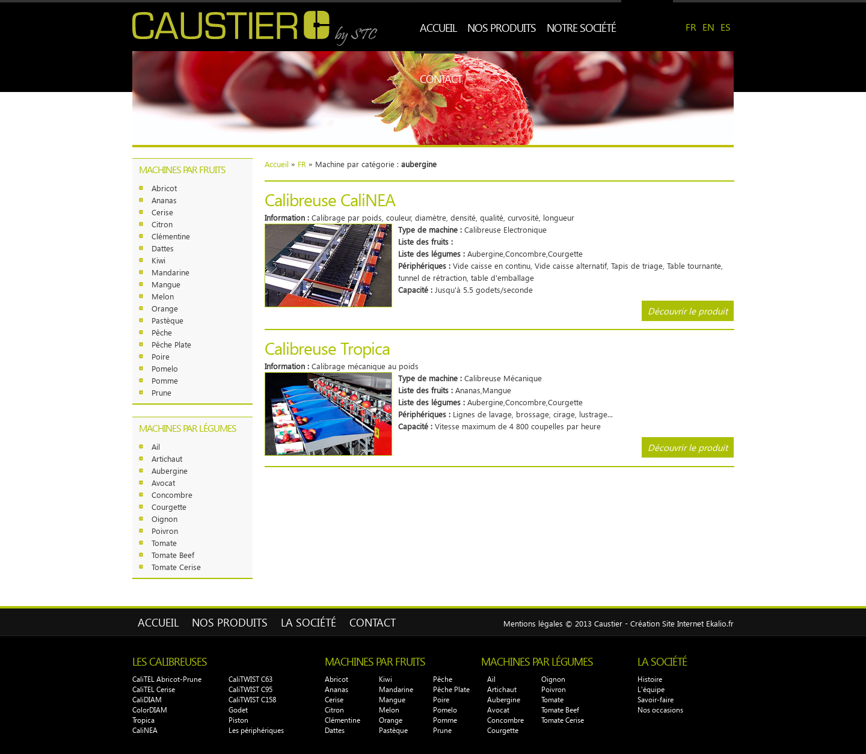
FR (691, 26)
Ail (156, 446)
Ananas (164, 200)
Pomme (165, 380)
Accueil (438, 27)
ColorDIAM (149, 709)
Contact (441, 78)
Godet (238, 709)
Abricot (164, 188)
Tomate (164, 543)
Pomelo (165, 368)
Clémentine (171, 236)
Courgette (169, 506)
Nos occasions (660, 709)
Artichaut (167, 458)
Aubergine (170, 470)
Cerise (162, 212)
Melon (163, 296)
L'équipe (651, 689)
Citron (162, 224)
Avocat (163, 482)
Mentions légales (533, 623)
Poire (161, 356)
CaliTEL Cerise (153, 689)
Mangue (166, 284)
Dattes (163, 248)
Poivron (165, 531)
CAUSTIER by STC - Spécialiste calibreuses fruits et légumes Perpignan (256, 28)
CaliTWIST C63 (250, 679)
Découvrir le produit (688, 311)
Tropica (143, 720)
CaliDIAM (147, 699)
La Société (308, 622)
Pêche (162, 332)
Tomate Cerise (176, 567)
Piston (238, 720)
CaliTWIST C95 (250, 689)
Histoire (649, 679)
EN (708, 26)
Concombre (172, 494)
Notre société (581, 27)
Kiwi (158, 260)
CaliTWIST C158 (252, 699)
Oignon (164, 518)
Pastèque (167, 320)
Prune (161, 392)
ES (725, 26)
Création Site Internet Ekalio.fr (682, 623)
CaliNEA (145, 730)
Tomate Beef (173, 555)
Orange (165, 308)
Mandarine (170, 272)
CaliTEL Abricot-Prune (166, 679)
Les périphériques (256, 730)
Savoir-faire (655, 699)
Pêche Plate (171, 344)
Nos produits (501, 27)
